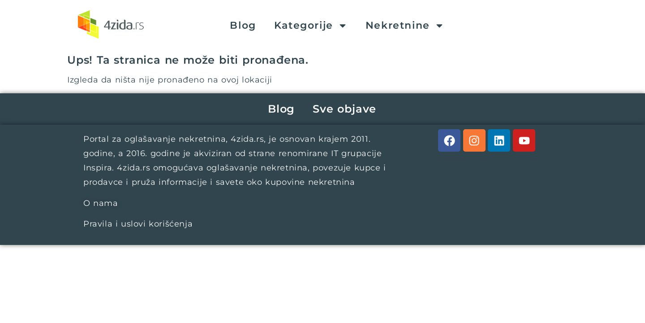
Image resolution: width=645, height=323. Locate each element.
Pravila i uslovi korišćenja (138, 224)
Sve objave (344, 108)
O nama (100, 203)
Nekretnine (405, 25)
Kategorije (311, 25)
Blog (243, 25)
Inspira (97, 168)
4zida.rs (247, 139)
